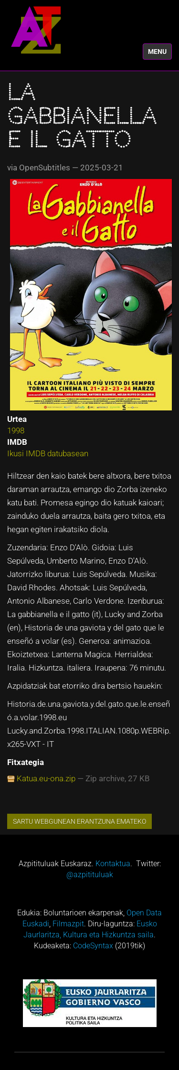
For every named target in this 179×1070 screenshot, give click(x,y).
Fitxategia (25, 762)
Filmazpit (68, 923)
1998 (15, 430)
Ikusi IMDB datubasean (47, 453)
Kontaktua (112, 863)
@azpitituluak (89, 874)
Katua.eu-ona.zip (46, 778)
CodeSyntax (93, 945)
